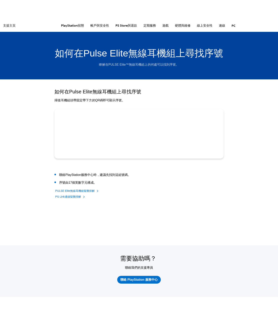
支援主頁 (9, 25)
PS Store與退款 (126, 25)
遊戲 (165, 25)
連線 (222, 25)
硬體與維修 (183, 25)
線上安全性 (204, 25)
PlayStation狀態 (72, 25)
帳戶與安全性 (99, 25)
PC (233, 26)
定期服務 (149, 25)
